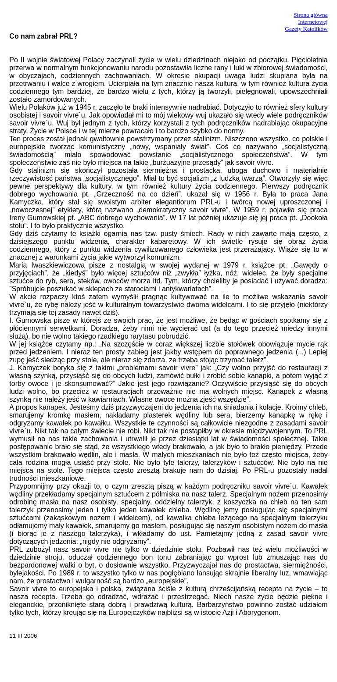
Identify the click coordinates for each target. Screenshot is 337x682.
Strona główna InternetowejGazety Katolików (306, 21)
